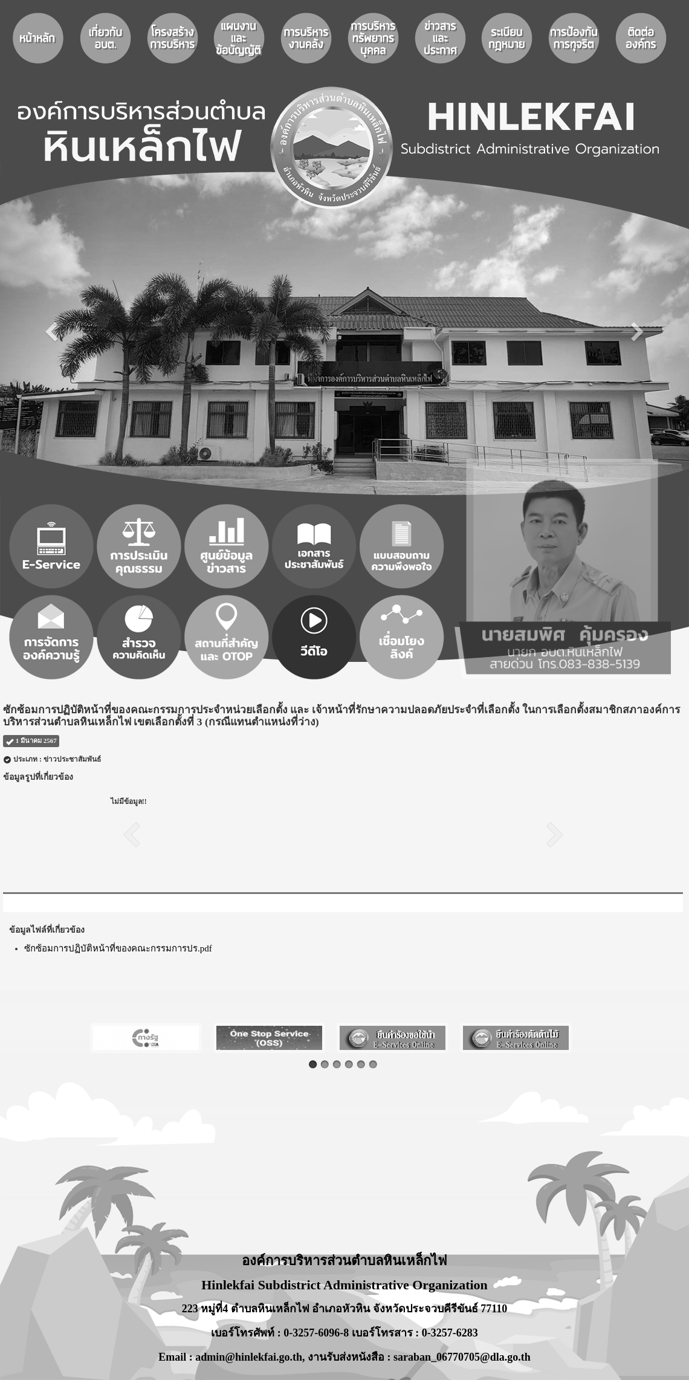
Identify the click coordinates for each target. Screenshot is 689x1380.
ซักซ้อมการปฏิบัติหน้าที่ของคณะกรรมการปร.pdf (118, 948)
